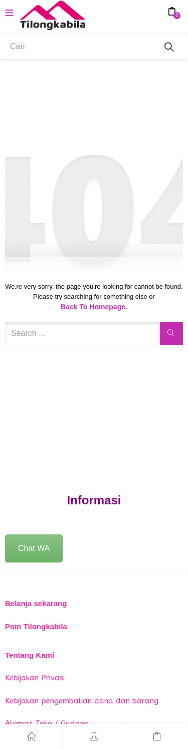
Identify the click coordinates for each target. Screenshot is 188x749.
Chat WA (34, 548)
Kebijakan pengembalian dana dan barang (81, 700)
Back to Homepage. (94, 307)
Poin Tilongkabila (36, 626)
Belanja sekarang (36, 603)
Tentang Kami (29, 655)
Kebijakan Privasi (35, 677)
